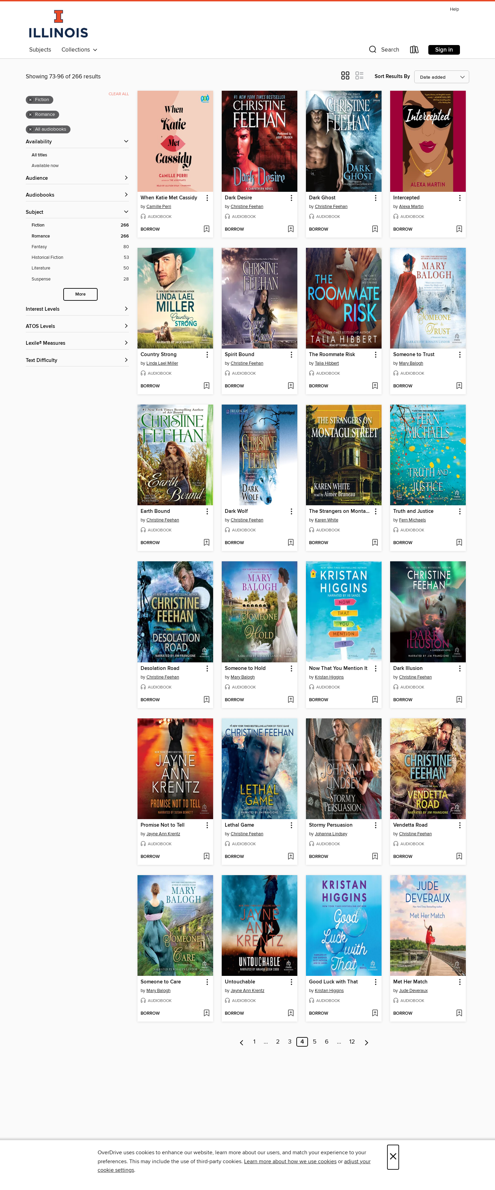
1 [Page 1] (254, 1042)
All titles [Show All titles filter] (39, 155)
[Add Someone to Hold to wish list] (290, 700)
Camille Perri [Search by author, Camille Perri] (158, 206)
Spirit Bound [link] (239, 355)
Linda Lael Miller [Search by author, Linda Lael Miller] (162, 363)
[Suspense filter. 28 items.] (80, 279)
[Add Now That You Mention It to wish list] (375, 700)
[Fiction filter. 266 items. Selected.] (80, 225)
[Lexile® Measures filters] (77, 343)
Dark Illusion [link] (408, 668)
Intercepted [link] (406, 198)
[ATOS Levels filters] (77, 326)
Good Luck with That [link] (333, 982)
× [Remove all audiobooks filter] (30, 129)
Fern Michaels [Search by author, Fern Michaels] (412, 520)
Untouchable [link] (240, 982)
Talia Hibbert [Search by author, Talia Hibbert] (327, 363)
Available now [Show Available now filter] (45, 165)
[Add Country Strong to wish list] (206, 386)
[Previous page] (242, 1042)
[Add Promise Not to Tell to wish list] (206, 856)
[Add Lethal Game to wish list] (290, 856)
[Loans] (414, 51)
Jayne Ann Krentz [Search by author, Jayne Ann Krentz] (163, 834)
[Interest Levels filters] (77, 309)
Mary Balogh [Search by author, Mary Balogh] (411, 363)
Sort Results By (392, 76)
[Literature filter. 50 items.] (80, 268)
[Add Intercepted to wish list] (459, 229)
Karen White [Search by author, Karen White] (326, 520)
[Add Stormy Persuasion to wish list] (375, 856)
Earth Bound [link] (155, 511)
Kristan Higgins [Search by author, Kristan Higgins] (329, 677)
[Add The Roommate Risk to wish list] (375, 386)
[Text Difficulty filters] (77, 360)
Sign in (444, 50)
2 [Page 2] (278, 1042)
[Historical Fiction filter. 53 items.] (80, 257)
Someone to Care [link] (161, 982)
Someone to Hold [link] (245, 668)
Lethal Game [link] (239, 825)
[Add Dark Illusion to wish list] (459, 700)
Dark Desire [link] (238, 198)
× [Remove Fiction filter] (30, 100)
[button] (383, 51)
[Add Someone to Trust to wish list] (459, 386)
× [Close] (393, 1157)
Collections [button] (80, 50)
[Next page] (366, 1042)
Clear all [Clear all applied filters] (119, 94)
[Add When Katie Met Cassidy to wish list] (206, 229)
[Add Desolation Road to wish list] (206, 700)
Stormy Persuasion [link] (331, 825)
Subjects (40, 50)
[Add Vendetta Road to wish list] (459, 856)
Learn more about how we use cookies (290, 1161)
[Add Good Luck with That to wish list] (375, 1013)
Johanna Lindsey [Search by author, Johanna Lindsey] (331, 834)
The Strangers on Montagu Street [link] (340, 511)
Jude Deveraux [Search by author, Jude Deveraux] (413, 990)
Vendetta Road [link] (410, 825)
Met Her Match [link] (410, 982)
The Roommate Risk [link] (332, 355)
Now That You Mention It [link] (338, 668)
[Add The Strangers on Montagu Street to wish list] (375, 543)
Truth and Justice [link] (413, 511)
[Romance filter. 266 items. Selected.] (80, 236)
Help (454, 9)
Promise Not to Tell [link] (163, 825)
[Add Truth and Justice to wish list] (459, 543)
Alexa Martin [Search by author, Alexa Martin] (411, 206)
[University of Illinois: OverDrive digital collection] (58, 23)
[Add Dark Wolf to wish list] (290, 543)
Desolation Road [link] (160, 668)
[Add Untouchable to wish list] (290, 1013)
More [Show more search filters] (80, 294)
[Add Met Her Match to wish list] (459, 1013)
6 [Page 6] (327, 1042)
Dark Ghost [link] (322, 198)
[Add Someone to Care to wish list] (206, 1013)
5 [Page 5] (315, 1042)
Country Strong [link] (159, 355)
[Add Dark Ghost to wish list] (375, 229)
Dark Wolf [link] (236, 511)
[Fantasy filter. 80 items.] (80, 247)
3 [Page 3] (290, 1042)
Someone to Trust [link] (413, 355)
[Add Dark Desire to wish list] (290, 229)
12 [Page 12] (352, 1042)
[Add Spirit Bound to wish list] (290, 386)
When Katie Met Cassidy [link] (169, 198)
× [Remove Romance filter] (30, 115)
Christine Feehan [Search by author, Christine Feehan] (247, 206)
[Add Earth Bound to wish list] (206, 543)
